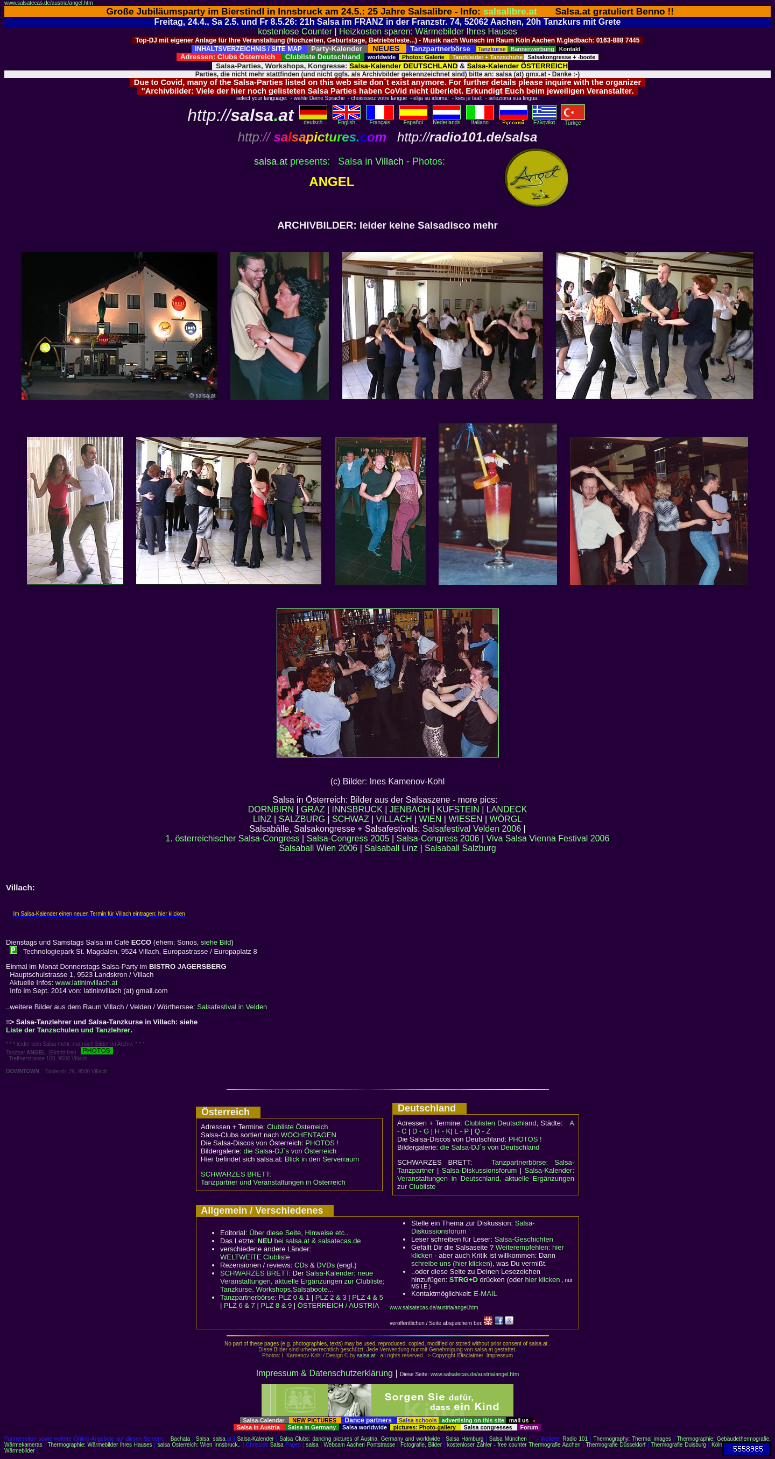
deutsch (313, 120)
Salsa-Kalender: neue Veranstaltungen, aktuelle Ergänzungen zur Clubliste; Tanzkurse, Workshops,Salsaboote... (302, 1281)
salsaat (270, 161)
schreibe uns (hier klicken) (451, 1263)
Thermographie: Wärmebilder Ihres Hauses (99, 1445)
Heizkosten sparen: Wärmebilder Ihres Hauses (428, 31)
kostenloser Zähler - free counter (488, 1445)
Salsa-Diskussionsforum (479, 1170)
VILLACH (394, 819)
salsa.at (366, 1355)
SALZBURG (302, 819)
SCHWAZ (350, 819)
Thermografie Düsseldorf (615, 1445)
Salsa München (508, 1439)
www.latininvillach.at (86, 983)
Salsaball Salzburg (460, 848)
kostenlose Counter (295, 31)
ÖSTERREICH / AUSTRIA (338, 1305)
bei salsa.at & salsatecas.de (309, 1241)
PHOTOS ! (322, 1143)
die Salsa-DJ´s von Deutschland (490, 1147)
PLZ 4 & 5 (367, 1297)
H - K (443, 1131)
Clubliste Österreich (297, 1127)
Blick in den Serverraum (322, 1159)
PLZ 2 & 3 (331, 1297)
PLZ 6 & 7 (239, 1305)
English (347, 120)
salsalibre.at (510, 11)
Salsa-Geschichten (524, 1239)
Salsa (202, 1439)
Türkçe (573, 120)
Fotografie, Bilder (421, 1445)
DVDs (325, 1265)
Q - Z (483, 1131)
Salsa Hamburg (464, 1439)
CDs (301, 1265)
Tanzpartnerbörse (247, 1297)
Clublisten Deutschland (500, 1123)
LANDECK (507, 809)
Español (413, 120)
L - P (461, 1131)
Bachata (181, 1439)
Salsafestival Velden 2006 (471, 828)
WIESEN (465, 819)
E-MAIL (485, 1294)
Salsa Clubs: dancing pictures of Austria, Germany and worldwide (359, 1439)
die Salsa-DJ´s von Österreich (290, 1151)
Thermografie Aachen (554, 1445)
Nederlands (447, 120)
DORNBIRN (271, 809)
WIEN (430, 819)
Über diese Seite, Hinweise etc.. (298, 1233)
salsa (219, 1439)
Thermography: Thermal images (632, 1439)
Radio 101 (575, 1439)
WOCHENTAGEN (308, 1135)
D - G (420, 1131)
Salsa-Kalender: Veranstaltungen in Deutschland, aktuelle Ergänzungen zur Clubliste (485, 1178)
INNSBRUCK (357, 809)
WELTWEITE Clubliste (255, 1257)
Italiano (480, 120)
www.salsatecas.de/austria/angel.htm (48, 3)
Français (380, 120)
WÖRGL (506, 819)
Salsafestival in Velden (232, 1007)
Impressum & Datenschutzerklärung (324, 1373)
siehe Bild (216, 942)
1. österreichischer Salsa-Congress (233, 838)
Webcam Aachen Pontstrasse (360, 1445)
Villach (389, 161)
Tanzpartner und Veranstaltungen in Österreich (273, 1182)
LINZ (262, 819)
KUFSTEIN (458, 809)
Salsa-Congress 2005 (348, 838)
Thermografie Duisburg (678, 1445)
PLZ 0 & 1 (293, 1297)
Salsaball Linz (391, 848)
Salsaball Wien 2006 (318, 848)
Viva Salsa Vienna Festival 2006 (548, 838)
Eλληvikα (544, 120)
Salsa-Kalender (255, 1439)
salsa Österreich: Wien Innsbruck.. (199, 1445)
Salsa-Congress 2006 (438, 838)
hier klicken (542, 1280)
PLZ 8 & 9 (276, 1305)
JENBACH (410, 809)
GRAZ (313, 809)
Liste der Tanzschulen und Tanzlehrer (68, 1030)
